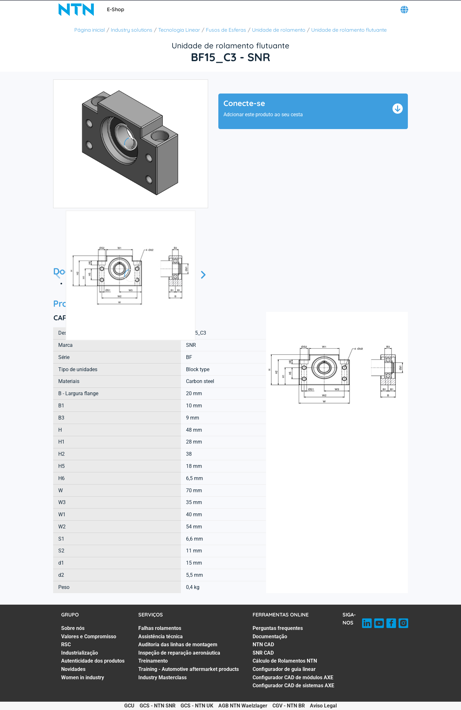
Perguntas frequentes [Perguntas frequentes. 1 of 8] (278, 628)
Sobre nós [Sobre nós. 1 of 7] (73, 628)
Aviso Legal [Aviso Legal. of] (323, 706)
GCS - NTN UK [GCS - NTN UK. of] (197, 706)
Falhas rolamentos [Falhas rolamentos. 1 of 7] (159, 628)
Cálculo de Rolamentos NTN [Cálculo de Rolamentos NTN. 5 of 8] (285, 661)
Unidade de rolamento (278, 30)
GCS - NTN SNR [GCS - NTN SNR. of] (157, 706)
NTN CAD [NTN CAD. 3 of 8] (263, 644)
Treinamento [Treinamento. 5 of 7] (153, 661)
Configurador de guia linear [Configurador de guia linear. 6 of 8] (284, 669)
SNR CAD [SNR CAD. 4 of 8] (263, 653)
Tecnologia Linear (179, 30)
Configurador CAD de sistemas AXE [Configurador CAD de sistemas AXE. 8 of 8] (293, 685)
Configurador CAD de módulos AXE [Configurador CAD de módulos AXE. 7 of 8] (293, 677)
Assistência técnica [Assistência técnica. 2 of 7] (160, 636)
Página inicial (89, 30)
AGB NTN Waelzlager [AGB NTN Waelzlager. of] (242, 706)
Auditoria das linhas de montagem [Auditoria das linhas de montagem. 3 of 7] (177, 644)
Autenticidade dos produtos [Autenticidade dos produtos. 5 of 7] (93, 661)
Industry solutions (131, 30)
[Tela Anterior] (58, 275)
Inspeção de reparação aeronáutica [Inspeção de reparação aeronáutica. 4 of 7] (179, 653)
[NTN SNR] (76, 9)
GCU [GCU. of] (129, 706)
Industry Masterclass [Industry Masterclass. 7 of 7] (162, 677)
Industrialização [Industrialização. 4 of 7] (79, 653)
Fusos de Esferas (226, 30)
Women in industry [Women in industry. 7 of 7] (82, 677)
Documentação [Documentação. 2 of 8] (270, 636)
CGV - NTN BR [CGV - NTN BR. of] (288, 706)
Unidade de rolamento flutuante (349, 30)
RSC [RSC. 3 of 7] (66, 644)
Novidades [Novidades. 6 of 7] (73, 669)
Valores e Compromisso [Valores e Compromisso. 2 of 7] (88, 636)
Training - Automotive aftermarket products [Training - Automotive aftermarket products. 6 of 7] (188, 669)
